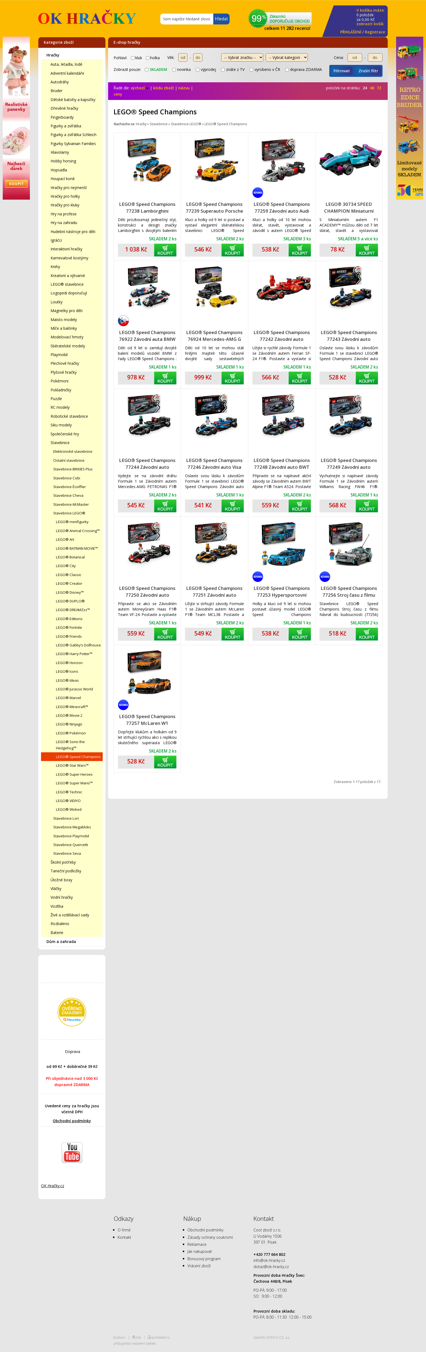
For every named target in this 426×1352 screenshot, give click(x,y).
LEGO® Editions (69, 618)
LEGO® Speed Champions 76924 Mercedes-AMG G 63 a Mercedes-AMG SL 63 (214, 335)
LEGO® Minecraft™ (72, 706)
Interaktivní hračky (66, 248)
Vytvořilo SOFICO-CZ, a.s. (271, 1337)
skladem (156, 69)
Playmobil (59, 354)
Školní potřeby (63, 862)
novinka (181, 69)
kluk (136, 57)
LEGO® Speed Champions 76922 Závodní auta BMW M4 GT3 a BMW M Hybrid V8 (147, 335)
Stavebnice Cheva (68, 495)
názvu (184, 87)
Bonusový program (204, 1258)
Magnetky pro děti (67, 310)
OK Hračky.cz (52, 1185)
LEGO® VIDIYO (68, 800)
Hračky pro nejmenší (69, 187)
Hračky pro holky (65, 196)
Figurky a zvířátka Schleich (73, 134)
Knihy (55, 266)
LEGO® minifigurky (72, 521)
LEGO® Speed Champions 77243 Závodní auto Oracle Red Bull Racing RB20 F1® (349, 335)
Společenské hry (65, 433)
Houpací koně (63, 178)
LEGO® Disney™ (70, 592)
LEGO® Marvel (68, 697)
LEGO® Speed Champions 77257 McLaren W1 (147, 719)
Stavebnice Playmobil (71, 836)
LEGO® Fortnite (69, 627)
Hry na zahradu (64, 222)
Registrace (375, 31)
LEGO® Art (65, 539)
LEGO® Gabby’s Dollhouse (78, 645)
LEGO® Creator (69, 583)
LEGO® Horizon (69, 662)
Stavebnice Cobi (66, 478)
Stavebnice (60, 442)
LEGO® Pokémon (71, 733)
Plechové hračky (65, 363)
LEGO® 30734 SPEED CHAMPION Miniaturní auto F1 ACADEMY (349, 207)
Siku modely (61, 424)
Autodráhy (60, 81)
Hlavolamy (60, 152)
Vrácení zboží (199, 1265)
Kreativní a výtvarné (68, 275)
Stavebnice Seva (67, 853)
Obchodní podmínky (72, 1120)
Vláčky (56, 888)
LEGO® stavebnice (67, 284)
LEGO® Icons (67, 671)
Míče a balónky (64, 328)
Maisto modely (64, 319)
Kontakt (124, 1237)
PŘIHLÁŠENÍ (350, 31)
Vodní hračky (62, 897)
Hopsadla (59, 169)
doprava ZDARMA (303, 69)
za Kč (370, 17)
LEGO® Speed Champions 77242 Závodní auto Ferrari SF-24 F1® (281, 335)
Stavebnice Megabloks (72, 827)
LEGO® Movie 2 (69, 715)
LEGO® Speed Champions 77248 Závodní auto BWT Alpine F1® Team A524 (281, 463)
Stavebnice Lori (66, 818)
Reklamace (196, 1244)
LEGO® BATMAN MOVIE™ (77, 548)
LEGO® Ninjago (69, 724)
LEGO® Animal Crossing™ (78, 530)
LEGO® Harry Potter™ (74, 653)
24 (365, 87)
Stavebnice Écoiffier (69, 486)
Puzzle (56, 398)
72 (379, 87)
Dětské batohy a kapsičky (73, 99)
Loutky (56, 301)
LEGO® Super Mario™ (74, 783)
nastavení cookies (143, 1343)
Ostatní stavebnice (68, 460)
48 (372, 87)
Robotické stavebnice (69, 416)
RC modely (60, 407)
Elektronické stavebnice (72, 451)
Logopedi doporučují (69, 292)
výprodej (206, 69)
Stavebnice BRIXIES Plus (73, 469)
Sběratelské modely (68, 345)
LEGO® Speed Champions (78, 756)
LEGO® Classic (68, 574)
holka (153, 57)
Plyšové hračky (64, 372)
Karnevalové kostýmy (69, 257)
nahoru (120, 1337)
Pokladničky (61, 389)
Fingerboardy (62, 117)
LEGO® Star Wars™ (72, 765)
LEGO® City (66, 565)
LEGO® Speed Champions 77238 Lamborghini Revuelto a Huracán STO (147, 207)
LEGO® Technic (69, 792)
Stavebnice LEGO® (69, 513)
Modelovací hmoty (67, 336)
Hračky (52, 55)
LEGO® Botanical (70, 557)
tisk (138, 1337)
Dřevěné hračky (64, 108)
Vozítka (57, 906)
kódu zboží (163, 87)
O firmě (124, 1229)
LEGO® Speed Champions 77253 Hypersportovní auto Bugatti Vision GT (281, 591)
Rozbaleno (60, 923)
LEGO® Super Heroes (74, 774)
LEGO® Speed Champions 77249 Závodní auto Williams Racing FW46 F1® (349, 463)
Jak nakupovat (199, 1251)
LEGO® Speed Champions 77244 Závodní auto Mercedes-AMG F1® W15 (147, 463)
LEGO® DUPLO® (70, 601)
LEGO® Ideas (67, 680)
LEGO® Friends (69, 636)
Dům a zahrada (61, 941)
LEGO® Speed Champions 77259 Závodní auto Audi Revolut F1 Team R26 (281, 207)
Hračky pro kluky (65, 204)
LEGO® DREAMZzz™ (73, 609)
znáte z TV (233, 69)
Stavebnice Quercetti (70, 844)
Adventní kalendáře (67, 73)
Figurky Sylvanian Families (73, 143)
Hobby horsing (63, 161)
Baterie (57, 932)
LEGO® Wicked (69, 809)
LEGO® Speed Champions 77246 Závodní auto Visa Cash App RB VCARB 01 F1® (214, 463)
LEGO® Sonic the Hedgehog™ (70, 744)
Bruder (56, 90)
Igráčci (56, 240)
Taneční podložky (66, 870)
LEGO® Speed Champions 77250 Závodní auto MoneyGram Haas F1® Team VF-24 (147, 591)
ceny (118, 94)
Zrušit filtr (368, 70)
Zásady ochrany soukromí (210, 1237)
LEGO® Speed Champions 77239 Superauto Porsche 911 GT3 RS (214, 207)
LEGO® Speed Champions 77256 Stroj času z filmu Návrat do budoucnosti (349, 591)
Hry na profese (64, 213)
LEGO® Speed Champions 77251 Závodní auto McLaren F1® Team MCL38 (214, 591)
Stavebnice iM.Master (71, 504)
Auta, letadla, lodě (66, 64)
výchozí (140, 87)
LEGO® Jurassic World (74, 689)
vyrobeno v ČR (265, 69)
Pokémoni (59, 380)
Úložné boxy (61, 879)
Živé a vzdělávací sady (70, 914)
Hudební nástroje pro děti (73, 231)
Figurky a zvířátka (66, 125)
